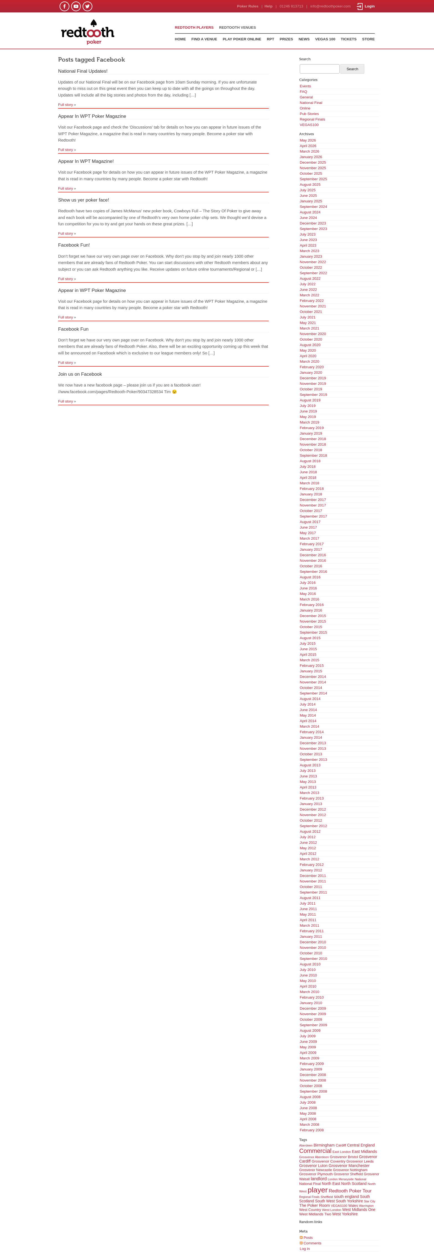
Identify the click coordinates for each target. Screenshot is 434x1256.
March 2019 (309, 422)
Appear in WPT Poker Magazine (92, 290)
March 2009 (309, 1058)
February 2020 (312, 367)
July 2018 (308, 466)
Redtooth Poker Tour (350, 1191)
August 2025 (310, 184)
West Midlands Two (315, 1214)
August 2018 (310, 461)
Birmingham (324, 1145)
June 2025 (308, 196)
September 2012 (313, 826)
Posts (306, 1238)
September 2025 (313, 179)
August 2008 (310, 1097)
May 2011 (308, 914)
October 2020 (311, 339)
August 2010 (310, 964)
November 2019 (313, 384)
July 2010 (308, 970)
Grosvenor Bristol (344, 1157)
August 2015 (310, 638)
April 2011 (308, 920)
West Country (310, 1210)
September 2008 (313, 1091)
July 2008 (308, 1102)
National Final (311, 103)
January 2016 (311, 610)
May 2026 (308, 140)
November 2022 (313, 262)
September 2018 (313, 455)
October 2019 (311, 389)
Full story (65, 105)
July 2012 (308, 837)
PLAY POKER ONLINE (242, 39)
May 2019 (308, 417)
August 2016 (310, 577)
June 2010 (308, 975)
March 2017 (309, 538)
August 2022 (310, 278)
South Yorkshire (349, 1201)
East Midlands (364, 1151)
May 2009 (308, 1047)
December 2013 (313, 743)
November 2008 (313, 1080)
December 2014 (313, 677)
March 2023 (309, 251)
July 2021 (308, 317)
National (360, 1179)
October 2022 (311, 267)
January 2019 (311, 433)
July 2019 (308, 406)
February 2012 (312, 865)
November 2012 (313, 815)
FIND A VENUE (204, 39)
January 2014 (311, 737)
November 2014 (313, 682)
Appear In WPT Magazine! (86, 161)
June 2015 (308, 649)
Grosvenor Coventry (328, 1161)
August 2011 (310, 898)
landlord (319, 1178)
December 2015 (313, 616)
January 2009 (311, 1069)
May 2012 (308, 848)
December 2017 (313, 500)
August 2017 (310, 522)
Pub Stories (309, 114)
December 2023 (313, 223)
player (318, 1190)
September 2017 (313, 516)
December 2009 (313, 1008)
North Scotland (354, 1183)
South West (325, 1201)
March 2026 (309, 151)
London (333, 1179)
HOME (180, 39)
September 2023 (313, 229)
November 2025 (313, 168)
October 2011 (311, 887)
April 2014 (308, 721)
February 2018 (312, 489)
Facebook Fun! (74, 245)
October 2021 (311, 312)
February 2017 (312, 544)
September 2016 (313, 572)
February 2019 (312, 428)
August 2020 (310, 345)
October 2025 (311, 173)
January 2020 (311, 372)
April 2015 (308, 654)
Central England (361, 1145)
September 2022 (313, 273)
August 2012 (310, 831)
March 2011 (309, 925)
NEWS (304, 39)
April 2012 (308, 854)
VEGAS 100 (325, 39)
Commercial (315, 1150)
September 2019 (313, 395)
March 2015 (309, 660)
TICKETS (348, 39)
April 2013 (308, 787)
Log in (305, 1249)
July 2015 (308, 643)
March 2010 (309, 992)
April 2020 (308, 356)
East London (341, 1152)
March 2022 (309, 295)
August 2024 (310, 212)
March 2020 (309, 361)
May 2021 (308, 323)
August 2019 (310, 400)
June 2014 (308, 710)
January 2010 (311, 1003)
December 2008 (313, 1075)
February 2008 (312, 1130)
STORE (368, 39)
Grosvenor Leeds (360, 1161)
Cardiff (341, 1145)
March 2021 (309, 328)
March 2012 (309, 859)
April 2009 (308, 1053)
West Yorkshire (345, 1214)
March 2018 (309, 483)
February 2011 (312, 931)
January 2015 (311, 671)
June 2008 (308, 1108)
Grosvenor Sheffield (348, 1174)
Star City (369, 1201)
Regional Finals (312, 119)
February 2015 (312, 666)
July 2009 (308, 1036)
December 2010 (313, 942)
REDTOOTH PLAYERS (194, 27)
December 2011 (313, 876)
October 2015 (311, 627)
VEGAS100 (309, 125)
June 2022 (308, 290)
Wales (353, 1205)
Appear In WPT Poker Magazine (92, 116)
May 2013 (308, 782)
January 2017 (311, 549)
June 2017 (308, 527)
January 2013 (311, 804)
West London (331, 1210)
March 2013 (309, 793)
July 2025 (308, 190)
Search (305, 59)
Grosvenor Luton (313, 1166)
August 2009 (310, 1030)
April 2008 (308, 1119)
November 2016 (313, 560)
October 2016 (311, 566)
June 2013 (308, 776)
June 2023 (308, 240)
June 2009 (308, 1042)
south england (346, 1196)
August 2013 (310, 765)
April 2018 (308, 478)
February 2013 (312, 798)
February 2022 (312, 301)
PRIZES (286, 39)
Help (269, 6)
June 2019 (308, 411)
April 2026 (308, 146)
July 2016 (308, 583)
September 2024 (313, 207)
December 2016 (313, 555)
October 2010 (311, 953)
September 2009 (313, 1025)
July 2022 (308, 284)
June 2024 (308, 218)
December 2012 (313, 809)
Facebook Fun (73, 329)
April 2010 (308, 986)
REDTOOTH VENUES (237, 27)
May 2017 (308, 533)
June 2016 (308, 588)
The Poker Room (314, 1205)
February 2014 (312, 732)
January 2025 (311, 201)
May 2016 (308, 594)
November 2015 (313, 621)
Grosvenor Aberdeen (314, 1157)
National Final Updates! (82, 71)
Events (305, 86)
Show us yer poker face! (83, 200)
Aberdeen (305, 1145)
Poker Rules (248, 6)
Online (305, 108)
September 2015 (313, 632)
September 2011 (313, 892)
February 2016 (312, 605)
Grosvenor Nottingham (350, 1170)
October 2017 (311, 511)
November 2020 (313, 334)
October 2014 (311, 688)
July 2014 (308, 704)
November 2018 (313, 444)
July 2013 (308, 771)
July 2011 (308, 903)
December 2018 (313, 439)
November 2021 (313, 306)
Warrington (366, 1205)
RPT (270, 39)
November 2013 (313, 748)
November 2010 (313, 948)
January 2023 (311, 256)
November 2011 (313, 881)
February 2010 (312, 997)
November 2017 (313, 505)
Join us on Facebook (80, 374)
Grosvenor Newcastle (315, 1170)
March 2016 (309, 599)
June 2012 (308, 842)
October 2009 (311, 1019)
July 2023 (308, 234)
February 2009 (312, 1064)
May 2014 (308, 715)
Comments (310, 1243)
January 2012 (311, 870)
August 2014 (310, 699)
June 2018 (308, 472)
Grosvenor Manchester (349, 1165)
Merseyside (346, 1179)
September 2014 (313, 693)
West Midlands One (359, 1210)
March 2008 (309, 1124)
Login (366, 6)
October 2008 (311, 1086)
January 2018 (311, 494)
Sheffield (327, 1196)
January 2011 (311, 936)
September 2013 (313, 760)
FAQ (303, 92)
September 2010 (313, 959)
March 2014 (309, 726)
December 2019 (313, 378)
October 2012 (311, 820)
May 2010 (308, 981)
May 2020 (308, 350)
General (306, 97)
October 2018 (311, 450)
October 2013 (311, 754)
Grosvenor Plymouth (316, 1174)
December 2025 (313, 162)
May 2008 (308, 1113)
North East (331, 1183)
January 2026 (311, 157)
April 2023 (308, 245)
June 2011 (308, 909)
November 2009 (313, 1014)
